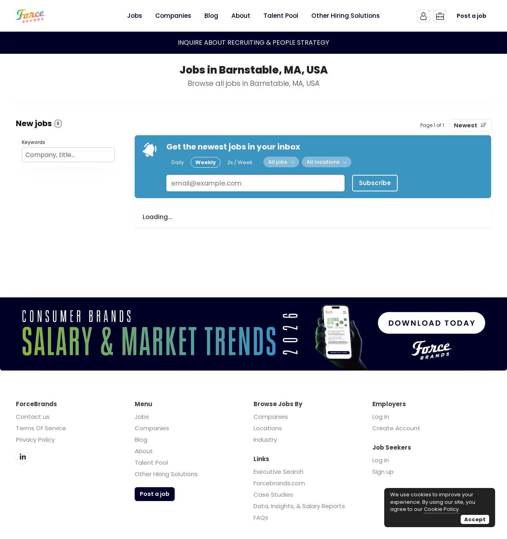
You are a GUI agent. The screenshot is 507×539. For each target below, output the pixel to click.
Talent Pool (151, 462)
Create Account (396, 428)
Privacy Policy (35, 439)
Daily (178, 162)
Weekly (205, 162)
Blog (141, 439)
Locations (268, 428)
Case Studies (273, 494)
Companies (152, 428)
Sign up (383, 471)
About (144, 451)
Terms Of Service (41, 428)
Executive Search (278, 471)
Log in (380, 416)
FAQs (261, 517)
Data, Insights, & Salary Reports (299, 506)
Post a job (471, 16)
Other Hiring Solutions (166, 474)
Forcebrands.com (279, 483)
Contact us (33, 416)
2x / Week (240, 162)
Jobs (142, 416)
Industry (265, 439)
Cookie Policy (441, 509)
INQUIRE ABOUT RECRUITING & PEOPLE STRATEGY (253, 42)
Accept (475, 519)
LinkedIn (22, 457)
